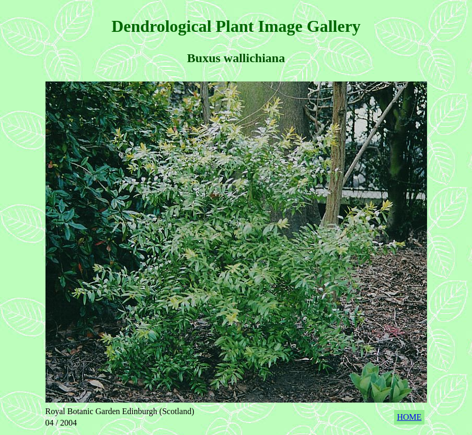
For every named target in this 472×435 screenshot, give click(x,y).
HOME (409, 417)
